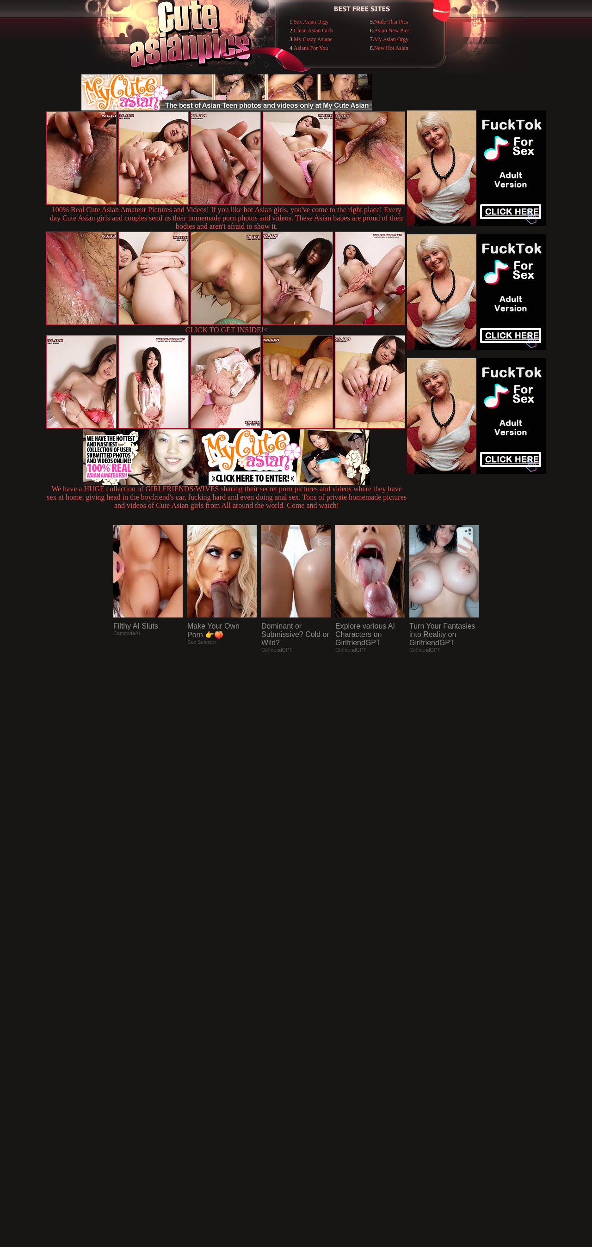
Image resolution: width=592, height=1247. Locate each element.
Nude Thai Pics (391, 21)
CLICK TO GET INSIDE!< (226, 330)
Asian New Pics (392, 30)
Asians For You (311, 48)
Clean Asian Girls (313, 30)
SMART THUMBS (312, 1057)
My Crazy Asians (313, 39)
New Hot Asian (391, 48)
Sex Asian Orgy (311, 21)
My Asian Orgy (391, 39)
